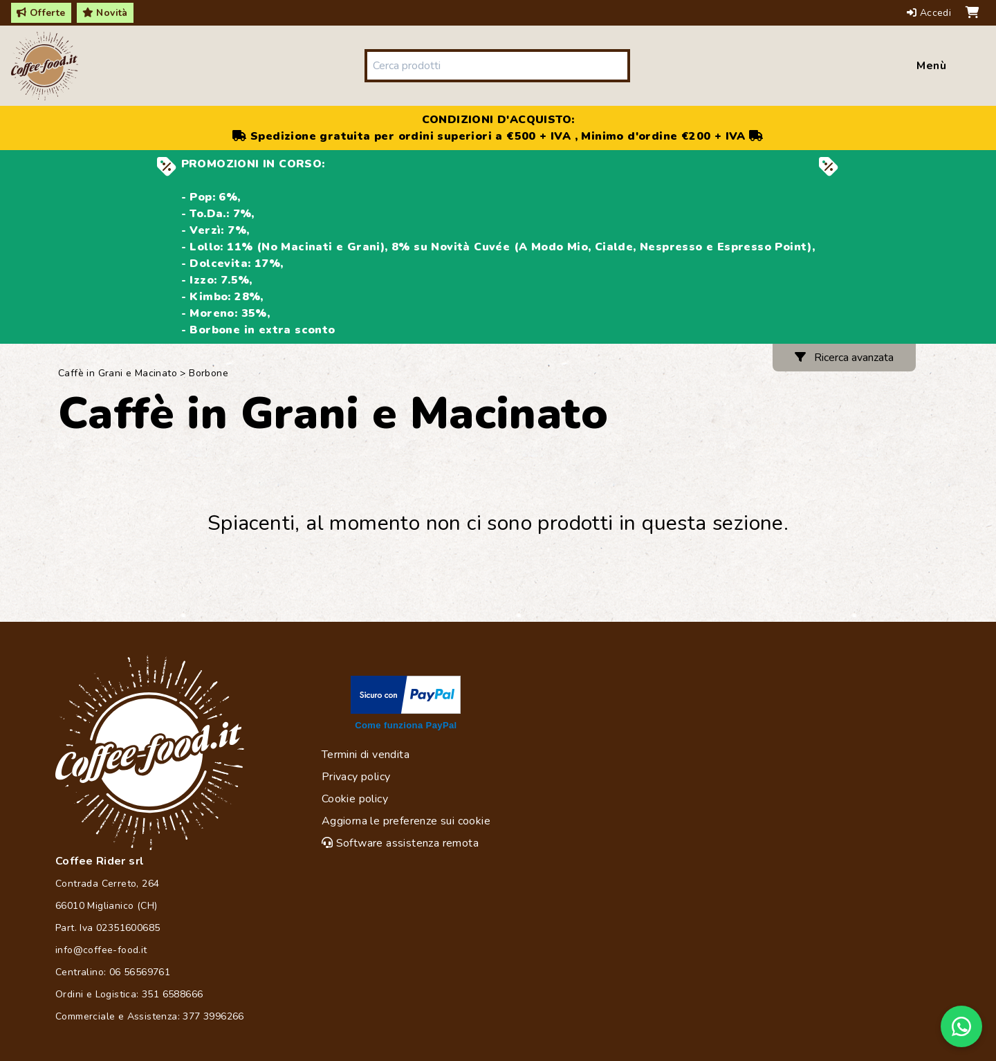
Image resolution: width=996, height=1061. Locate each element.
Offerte (41, 12)
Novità (105, 12)
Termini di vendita (365, 754)
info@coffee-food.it (101, 950)
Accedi (930, 12)
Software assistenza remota (400, 843)
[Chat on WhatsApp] (961, 1026)
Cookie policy (355, 798)
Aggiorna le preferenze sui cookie (406, 821)
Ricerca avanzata (844, 357)
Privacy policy (356, 776)
